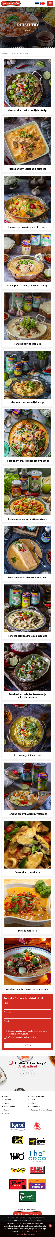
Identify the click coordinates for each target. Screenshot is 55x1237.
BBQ (6, 1096)
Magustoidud (9, 1106)
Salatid (33, 1103)
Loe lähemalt (15, 1231)
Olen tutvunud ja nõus (27, 1032)
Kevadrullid (35, 1106)
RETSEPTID (17, 53)
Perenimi (7, 1012)
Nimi (6, 1003)
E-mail (6, 1021)
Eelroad (7, 1113)
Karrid (27, 30)
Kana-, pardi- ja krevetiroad (41, 1110)
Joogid (6, 1110)
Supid (33, 1100)
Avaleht (5, 53)
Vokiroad (7, 1100)
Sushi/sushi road (37, 1096)
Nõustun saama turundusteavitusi (22, 1037)
